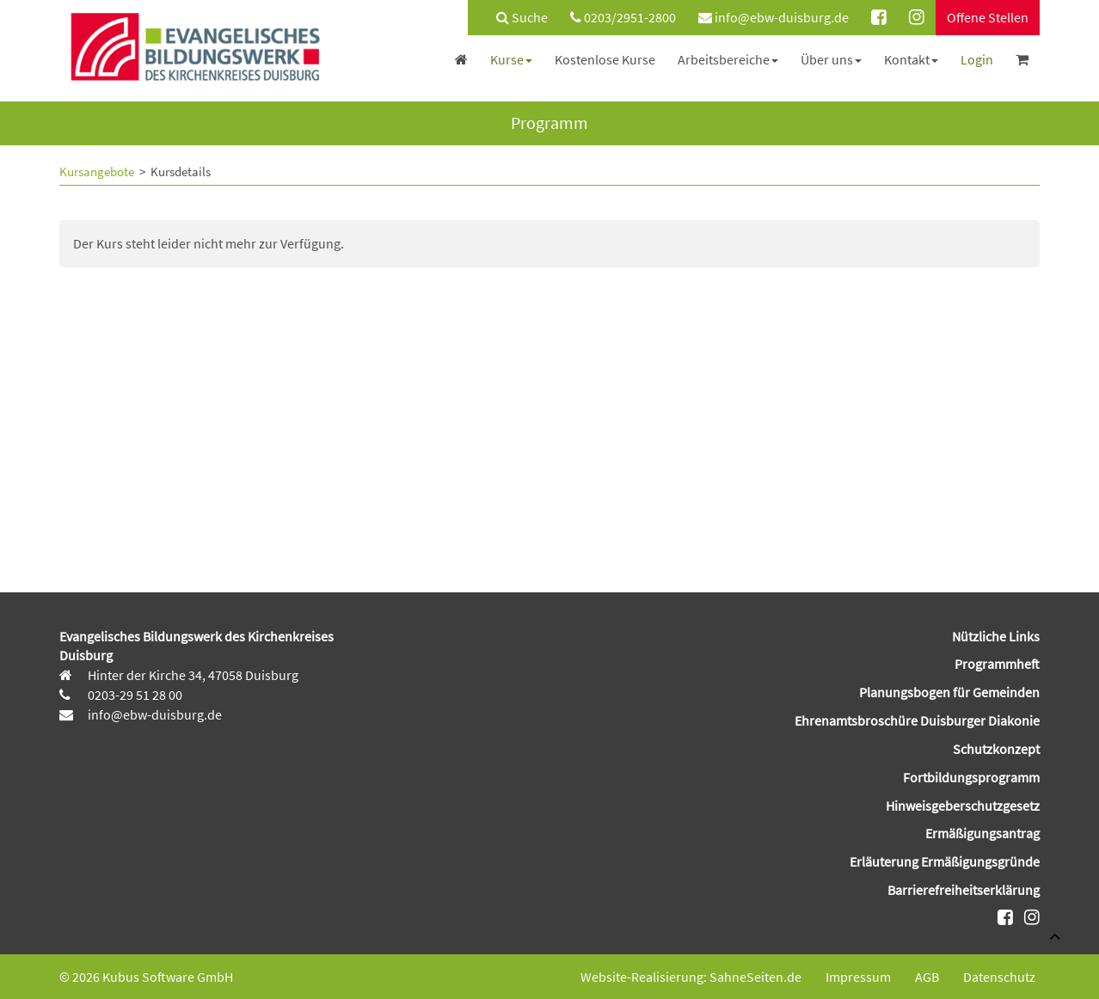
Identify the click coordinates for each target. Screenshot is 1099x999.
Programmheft (997, 663)
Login (977, 59)
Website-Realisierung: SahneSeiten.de (690, 976)
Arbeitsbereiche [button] (728, 59)
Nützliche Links (996, 636)
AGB (927, 976)
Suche (522, 17)
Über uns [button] (831, 59)
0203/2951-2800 (623, 17)
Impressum (858, 976)
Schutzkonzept (996, 748)
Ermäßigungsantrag (982, 833)
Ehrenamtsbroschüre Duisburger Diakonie (917, 720)
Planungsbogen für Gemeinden (949, 692)
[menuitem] (513, 17)
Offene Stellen (987, 17)
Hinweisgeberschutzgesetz (963, 805)
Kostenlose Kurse (605, 59)
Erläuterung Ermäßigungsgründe (945, 861)
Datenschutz (999, 976)
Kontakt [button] (911, 59)
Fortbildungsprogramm (971, 777)
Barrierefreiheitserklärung (963, 889)
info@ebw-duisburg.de (773, 17)
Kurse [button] (511, 59)
